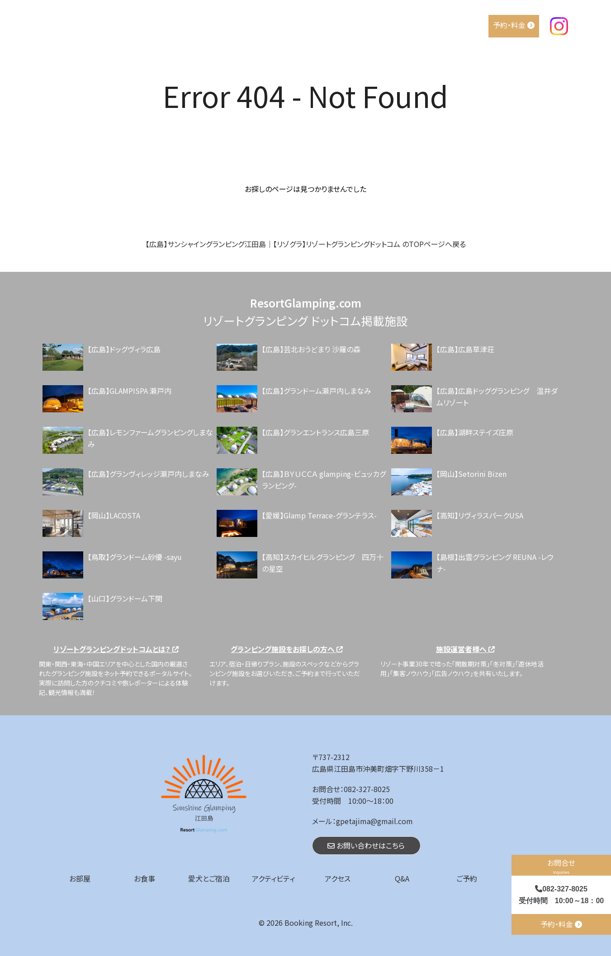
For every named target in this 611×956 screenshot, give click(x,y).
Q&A (475, 24)
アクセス (444, 24)
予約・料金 (514, 24)
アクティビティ (398, 24)
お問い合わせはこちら (366, 845)
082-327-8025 (367, 788)
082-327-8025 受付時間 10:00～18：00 (561, 895)
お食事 (303, 24)
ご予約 (466, 878)
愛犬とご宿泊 (345, 24)
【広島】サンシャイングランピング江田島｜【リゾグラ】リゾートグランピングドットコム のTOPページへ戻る (306, 243)
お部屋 (271, 24)
